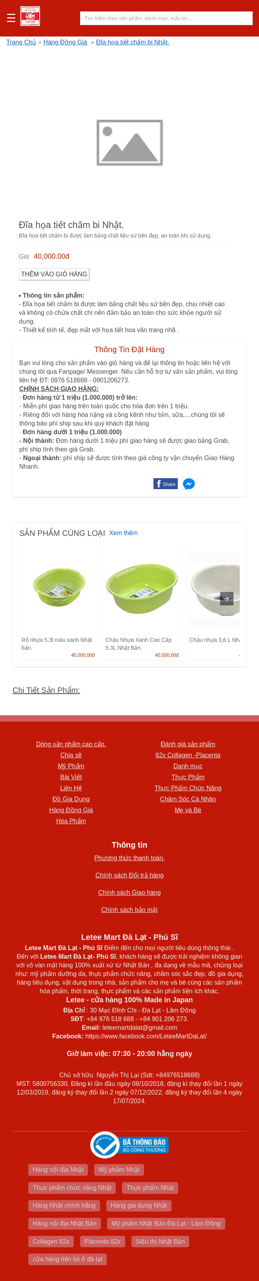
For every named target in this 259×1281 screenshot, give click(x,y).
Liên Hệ (71, 788)
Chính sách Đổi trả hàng (129, 875)
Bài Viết (71, 777)
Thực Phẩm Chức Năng (188, 788)
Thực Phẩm (187, 777)
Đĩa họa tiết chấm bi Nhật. (132, 42)
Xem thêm (123, 533)
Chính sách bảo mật (129, 909)
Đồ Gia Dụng (71, 799)
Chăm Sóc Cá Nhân (188, 799)
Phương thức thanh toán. (129, 858)
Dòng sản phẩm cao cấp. (71, 744)
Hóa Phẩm (71, 821)
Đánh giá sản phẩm (188, 744)
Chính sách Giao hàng (129, 892)
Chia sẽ (71, 755)
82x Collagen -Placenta (187, 755)
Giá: (24, 256)
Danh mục (187, 766)
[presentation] (226, 598)
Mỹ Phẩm (71, 766)
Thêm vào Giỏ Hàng (54, 274)
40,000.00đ (51, 256)
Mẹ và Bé (188, 810)
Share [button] (169, 484)
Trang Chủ (21, 42)
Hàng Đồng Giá (65, 42)
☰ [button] (11, 18)
